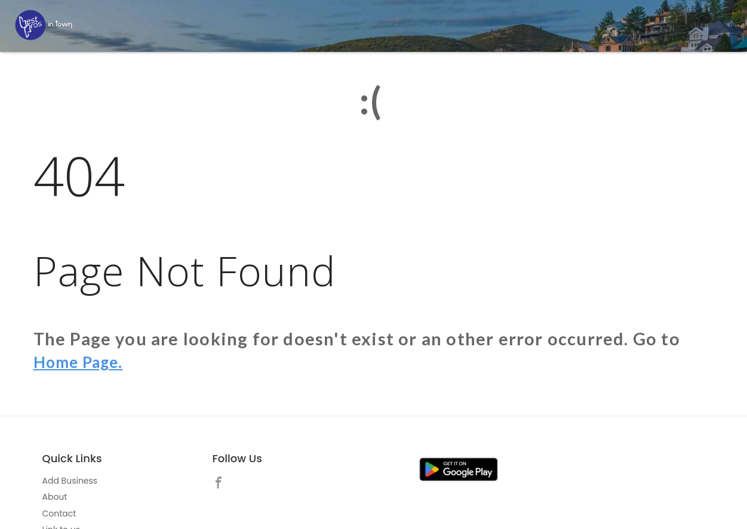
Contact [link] (59, 513)
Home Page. (83, 361)
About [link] (54, 497)
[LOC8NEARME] (43, 25)
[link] (221, 484)
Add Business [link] (70, 481)
